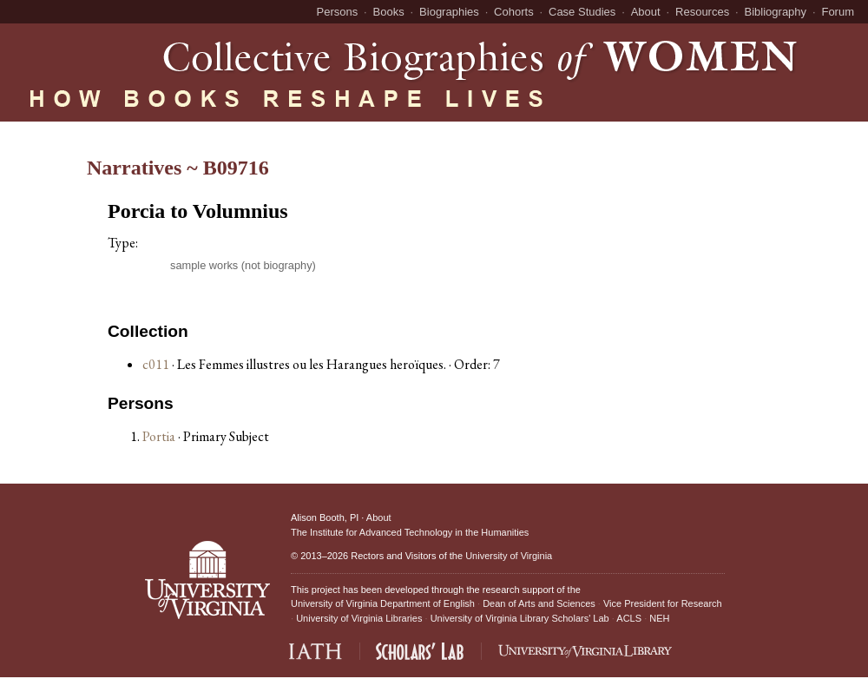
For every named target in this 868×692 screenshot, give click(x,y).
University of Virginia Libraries (359, 618)
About (646, 11)
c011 (155, 364)
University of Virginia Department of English (383, 603)
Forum (837, 11)
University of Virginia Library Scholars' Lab (520, 618)
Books (388, 11)
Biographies (449, 11)
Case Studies (582, 11)
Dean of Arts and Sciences (539, 603)
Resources (702, 11)
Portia (160, 436)
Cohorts (514, 11)
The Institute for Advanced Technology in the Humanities (410, 532)
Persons (337, 11)
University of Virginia (508, 555)
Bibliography (776, 11)
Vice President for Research (662, 603)
